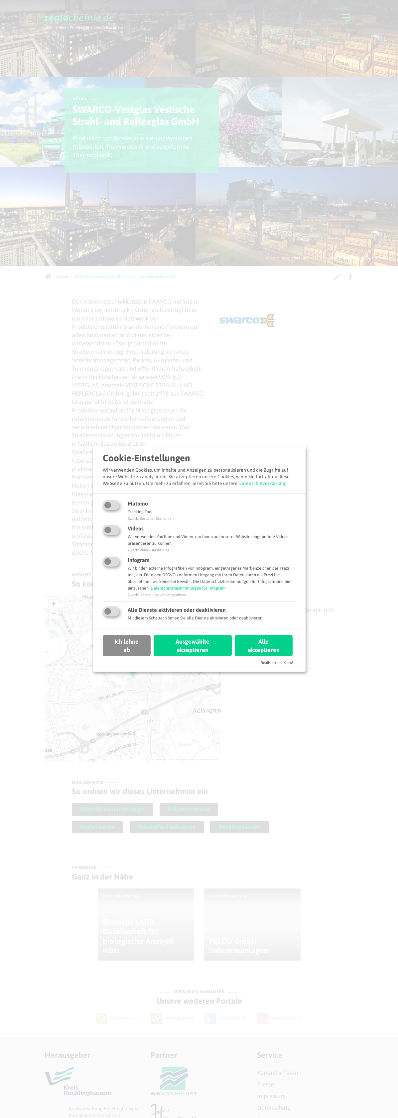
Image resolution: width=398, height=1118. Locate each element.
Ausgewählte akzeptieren (192, 645)
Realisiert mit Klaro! (277, 663)
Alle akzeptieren (264, 645)
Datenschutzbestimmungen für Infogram (188, 588)
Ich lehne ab (126, 645)
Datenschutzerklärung (261, 483)
